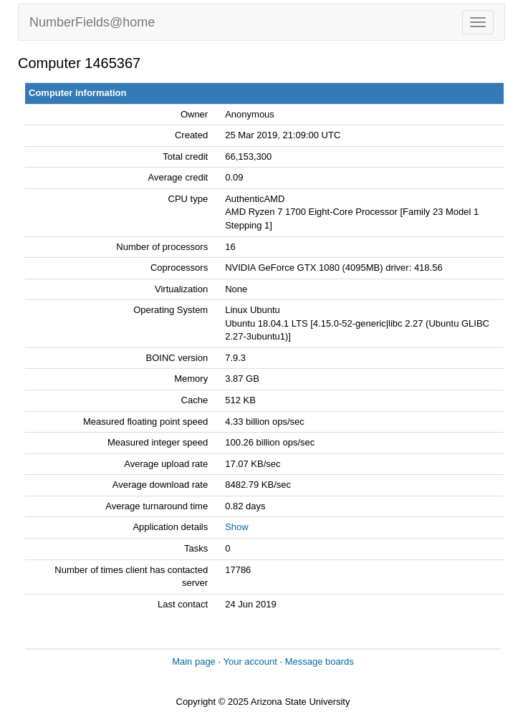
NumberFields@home (92, 22)
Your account (250, 661)
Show (237, 526)
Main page (194, 661)
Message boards (319, 661)
